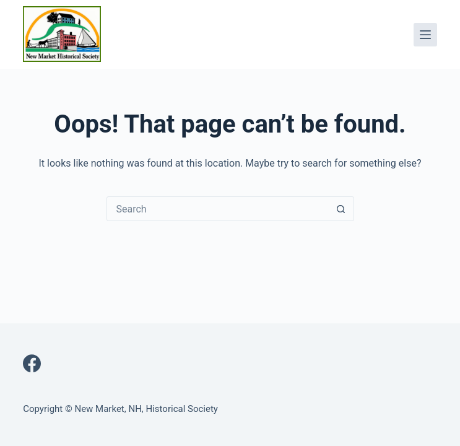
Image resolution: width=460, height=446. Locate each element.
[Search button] (341, 208)
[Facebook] (32, 363)
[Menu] (425, 34)
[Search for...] (218, 208)
